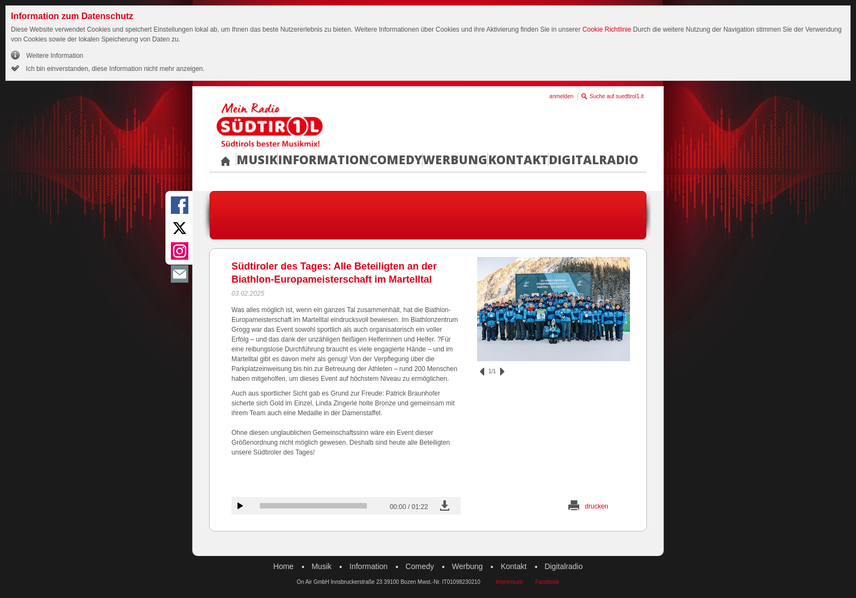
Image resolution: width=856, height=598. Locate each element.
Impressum (509, 582)
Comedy (396, 159)
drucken (596, 506)
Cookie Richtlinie (606, 29)
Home (284, 566)
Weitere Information (55, 55)
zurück (482, 371)
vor (502, 371)
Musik (256, 159)
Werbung (455, 159)
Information (323, 159)
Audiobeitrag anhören (240, 506)
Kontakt (518, 159)
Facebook (547, 582)
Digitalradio (593, 159)
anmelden (561, 96)
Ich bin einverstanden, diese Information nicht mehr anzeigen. (114, 69)
